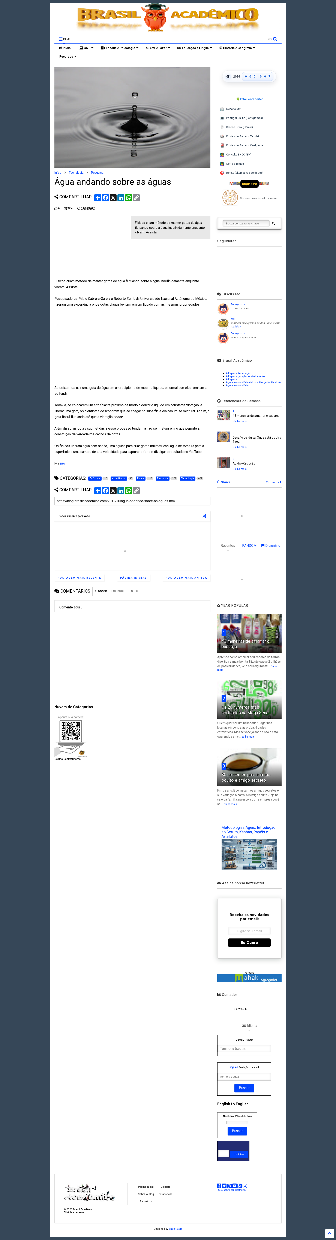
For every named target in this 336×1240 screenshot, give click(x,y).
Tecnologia (76, 172)
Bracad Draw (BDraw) (236, 127)
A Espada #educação (238, 373)
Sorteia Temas (232, 164)
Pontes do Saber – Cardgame (241, 145)
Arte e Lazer (158, 48)
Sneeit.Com (176, 1228)
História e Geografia (237, 48)
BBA (62, 463)
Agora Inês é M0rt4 (237, 385)
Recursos (67, 56)
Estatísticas (165, 1194)
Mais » (237, 326)
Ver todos (274, 482)
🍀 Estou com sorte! (249, 99)
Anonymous (238, 304)
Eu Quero (249, 943)
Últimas (223, 482)
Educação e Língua (194, 48)
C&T (86, 48)
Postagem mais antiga (186, 577)
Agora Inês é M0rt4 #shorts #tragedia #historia (253, 382)
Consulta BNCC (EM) (235, 154)
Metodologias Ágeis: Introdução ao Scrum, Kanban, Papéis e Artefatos (248, 832)
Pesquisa (97, 172)
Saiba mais (240, 421)
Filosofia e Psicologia (119, 48)
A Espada (231, 379)
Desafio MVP (231, 109)
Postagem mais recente (79, 577)
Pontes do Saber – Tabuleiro (240, 136)
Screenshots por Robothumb (232, 1190)
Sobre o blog (146, 1194)
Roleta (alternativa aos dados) (242, 173)
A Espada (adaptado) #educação (245, 376)
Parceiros (146, 1201)
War (233, 318)
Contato (166, 1186)
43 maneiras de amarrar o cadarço (256, 415)
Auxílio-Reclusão (244, 463)
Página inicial (133, 577)
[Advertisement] (90, 246)
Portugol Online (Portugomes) (241, 118)
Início (65, 48)
